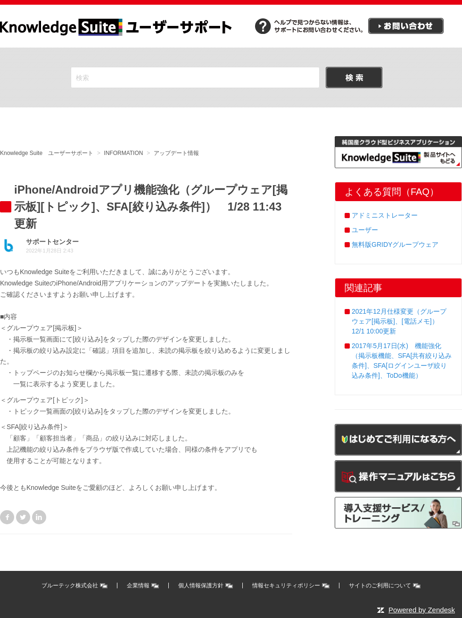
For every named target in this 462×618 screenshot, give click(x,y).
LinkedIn (39, 517)
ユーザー (365, 230)
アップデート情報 (176, 153)
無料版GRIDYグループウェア (395, 244)
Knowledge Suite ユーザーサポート (46, 153)
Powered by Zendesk (421, 610)
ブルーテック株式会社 (69, 585)
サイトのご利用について (380, 585)
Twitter (23, 517)
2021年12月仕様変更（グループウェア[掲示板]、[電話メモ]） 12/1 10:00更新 (399, 321)
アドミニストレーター (385, 215)
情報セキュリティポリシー (286, 585)
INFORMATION (123, 153)
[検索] (195, 77)
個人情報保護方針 (200, 585)
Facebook (7, 517)
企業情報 (138, 585)
